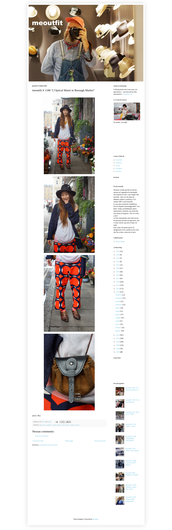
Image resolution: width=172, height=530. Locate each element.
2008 (118, 349)
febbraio (118, 327)
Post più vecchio (100, 441)
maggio (118, 318)
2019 (118, 272)
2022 (118, 261)
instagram (119, 168)
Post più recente (38, 441)
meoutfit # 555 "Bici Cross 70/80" (132, 413)
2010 (118, 342)
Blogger (95, 519)
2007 (118, 352)
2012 (118, 335)
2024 (118, 255)
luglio (118, 311)
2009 (118, 345)
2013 (118, 292)
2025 (118, 251)
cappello (48, 425)
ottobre (118, 301)
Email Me (119, 160)
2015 (118, 285)
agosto (118, 308)
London (54, 425)
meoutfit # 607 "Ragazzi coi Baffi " (132, 474)
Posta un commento (41, 436)
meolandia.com (127, 94)
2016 (118, 282)
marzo (118, 324)
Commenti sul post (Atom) (49, 445)
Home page (69, 441)
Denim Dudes (120, 241)
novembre (119, 298)
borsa (44, 425)
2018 (118, 275)
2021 (118, 265)
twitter (118, 166)
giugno (118, 314)
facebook (119, 163)
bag (40, 425)
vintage (72, 425)
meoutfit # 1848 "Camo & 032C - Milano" (131, 463)
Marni (59, 425)
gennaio (118, 331)
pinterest (118, 171)
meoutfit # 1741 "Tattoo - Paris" (130, 425)
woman (77, 425)
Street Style (65, 425)
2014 (118, 289)
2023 (118, 258)
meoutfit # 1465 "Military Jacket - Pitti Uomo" (131, 487)
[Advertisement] (125, 139)
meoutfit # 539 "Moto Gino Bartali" (132, 450)
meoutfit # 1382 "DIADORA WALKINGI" (130, 438)
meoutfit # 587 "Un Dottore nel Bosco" (131, 389)
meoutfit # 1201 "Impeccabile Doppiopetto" (130, 499)
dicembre (119, 295)
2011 (118, 338)
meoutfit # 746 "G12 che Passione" (132, 401)
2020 (118, 268)
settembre (119, 305)
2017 (118, 278)
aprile (118, 321)
